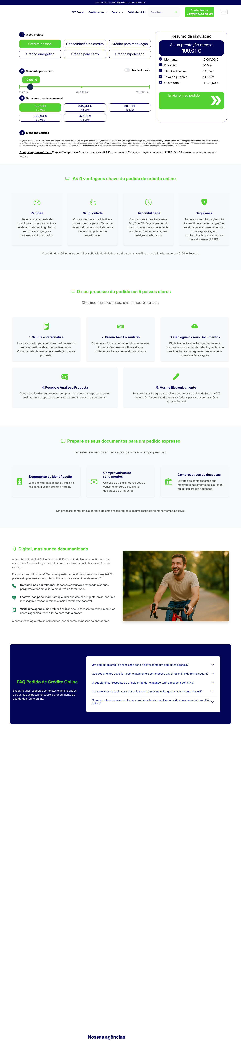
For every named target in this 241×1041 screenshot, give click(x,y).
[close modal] (191, 101)
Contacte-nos (199, 12)
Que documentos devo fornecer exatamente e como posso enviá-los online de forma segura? (150, 673)
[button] (224, 12)
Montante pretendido (39, 71)
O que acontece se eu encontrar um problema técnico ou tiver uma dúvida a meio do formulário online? (151, 701)
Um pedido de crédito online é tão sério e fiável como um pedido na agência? (140, 664)
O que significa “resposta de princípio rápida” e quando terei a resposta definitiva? (143, 682)
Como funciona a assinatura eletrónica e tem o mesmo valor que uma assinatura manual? (147, 691)
